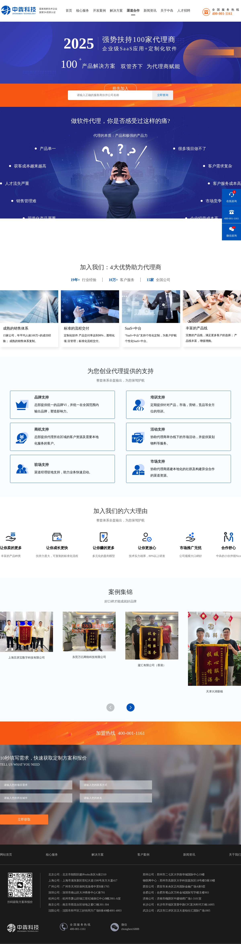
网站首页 (6, 854)
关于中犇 (166, 10)
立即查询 (162, 95)
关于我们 (235, 854)
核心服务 (82, 10)
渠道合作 (133, 10)
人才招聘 (183, 10)
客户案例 (143, 854)
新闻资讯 (150, 10)
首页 (69, 10)
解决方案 (116, 10)
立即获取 (24, 819)
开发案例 (99, 10)
